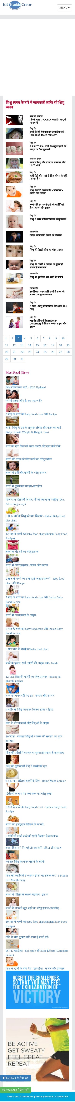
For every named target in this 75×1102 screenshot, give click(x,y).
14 (29, 345)
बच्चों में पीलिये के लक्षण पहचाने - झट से (27, 894)
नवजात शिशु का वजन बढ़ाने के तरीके (25, 861)
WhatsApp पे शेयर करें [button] (15, 1089)
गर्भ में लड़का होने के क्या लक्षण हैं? (24, 400)
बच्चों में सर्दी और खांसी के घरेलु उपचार (26, 472)
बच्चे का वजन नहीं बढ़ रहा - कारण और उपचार (30, 695)
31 (22, 358)
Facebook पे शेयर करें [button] (15, 1078)
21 (14, 352)
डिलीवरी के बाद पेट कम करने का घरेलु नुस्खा (29, 793)
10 (63, 338)
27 (60, 352)
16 (44, 345)
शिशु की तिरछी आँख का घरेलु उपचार (46, 249)
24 (37, 352)
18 (60, 345)
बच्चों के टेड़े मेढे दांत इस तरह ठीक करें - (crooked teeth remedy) (48, 134)
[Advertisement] (36, 57)
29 (6, 358)
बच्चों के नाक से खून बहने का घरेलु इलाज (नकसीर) (32, 908)
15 (37, 345)
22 (22, 352)
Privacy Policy (44, 1096)
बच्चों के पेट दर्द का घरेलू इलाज (22, 551)
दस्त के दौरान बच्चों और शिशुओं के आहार (27, 723)
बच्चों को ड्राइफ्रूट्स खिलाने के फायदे (24, 824)
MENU (64, 7)
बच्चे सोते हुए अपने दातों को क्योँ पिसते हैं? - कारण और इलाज (47, 206)
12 (14, 345)
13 (21, 345)
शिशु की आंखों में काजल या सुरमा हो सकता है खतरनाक (46, 266)
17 (52, 345)
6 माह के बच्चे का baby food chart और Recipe (31, 414)
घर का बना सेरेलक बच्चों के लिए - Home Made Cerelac (36, 780)
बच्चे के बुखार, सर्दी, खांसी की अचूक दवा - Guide (32, 663)
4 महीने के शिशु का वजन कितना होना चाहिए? (29, 709)
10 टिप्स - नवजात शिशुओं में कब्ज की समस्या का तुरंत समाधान (47, 293)
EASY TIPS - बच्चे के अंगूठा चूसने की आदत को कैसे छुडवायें (48, 148)
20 (6, 352)
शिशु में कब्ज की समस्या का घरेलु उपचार (48, 219)
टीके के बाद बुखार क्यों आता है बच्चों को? (27, 937)
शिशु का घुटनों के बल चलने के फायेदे (46, 277)
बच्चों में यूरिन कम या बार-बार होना (24, 486)
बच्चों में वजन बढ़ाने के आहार (21, 615)
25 (45, 352)
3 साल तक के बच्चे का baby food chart (27, 649)
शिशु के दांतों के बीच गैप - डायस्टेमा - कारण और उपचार (35, 968)
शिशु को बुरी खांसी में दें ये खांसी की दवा (26, 766)
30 (14, 358)
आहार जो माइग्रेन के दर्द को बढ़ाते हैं (46, 235)
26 (52, 352)
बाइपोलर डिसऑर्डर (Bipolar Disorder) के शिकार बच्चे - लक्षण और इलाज (48, 323)
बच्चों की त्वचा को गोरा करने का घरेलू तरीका (29, 459)
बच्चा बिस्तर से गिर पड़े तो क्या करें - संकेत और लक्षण (34, 847)
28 (68, 352)
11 (6, 345)
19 (68, 345)
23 (29, 352)
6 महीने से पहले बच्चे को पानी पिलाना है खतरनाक (32, 836)
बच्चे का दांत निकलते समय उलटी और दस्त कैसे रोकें (33, 446)
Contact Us (61, 1096)
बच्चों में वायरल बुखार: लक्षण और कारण (27, 565)
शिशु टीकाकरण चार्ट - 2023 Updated (26, 387)
